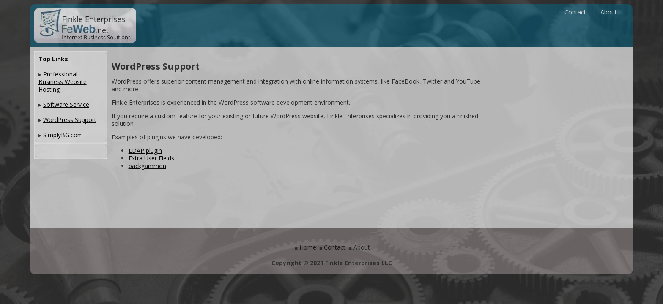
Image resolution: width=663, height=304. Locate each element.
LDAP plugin (145, 151)
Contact (575, 12)
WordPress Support (69, 120)
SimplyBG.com (63, 135)
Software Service (66, 104)
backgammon (147, 166)
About (608, 12)
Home (307, 247)
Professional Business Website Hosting (62, 81)
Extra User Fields (151, 158)
